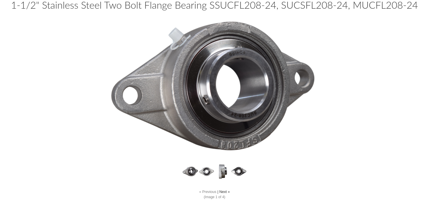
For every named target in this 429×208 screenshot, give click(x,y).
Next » (224, 192)
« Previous (207, 192)
